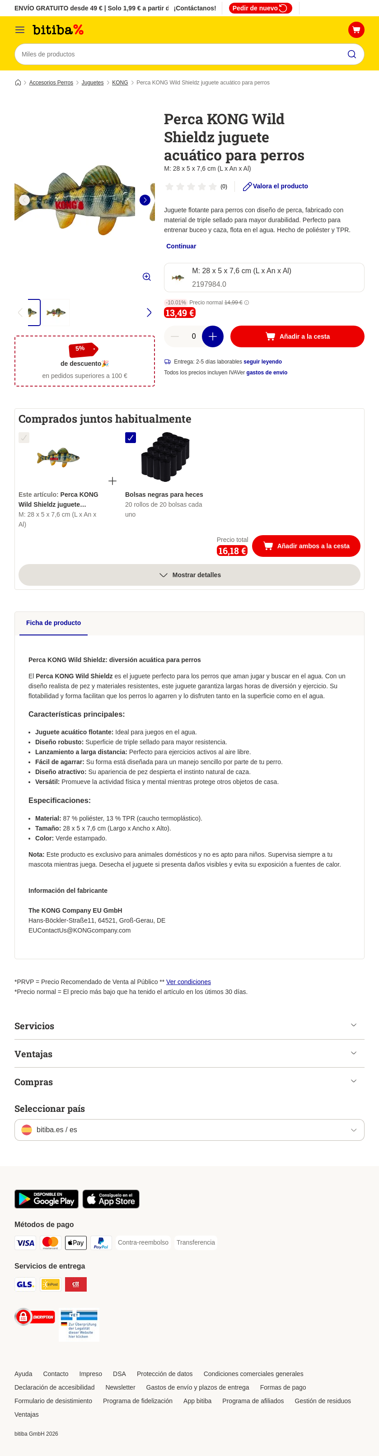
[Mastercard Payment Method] (50, 1244)
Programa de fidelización (138, 1401)
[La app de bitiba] (46, 1206)
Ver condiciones (188, 981)
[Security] (34, 1318)
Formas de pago (283, 1387)
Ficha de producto (53, 622)
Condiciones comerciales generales (254, 1373)
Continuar (181, 246)
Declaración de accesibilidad (54, 1387)
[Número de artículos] (194, 336)
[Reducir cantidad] (175, 336)
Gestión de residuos (323, 1401)
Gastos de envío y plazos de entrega (197, 1387)
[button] (246, 303)
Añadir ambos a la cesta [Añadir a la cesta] (311, 547)
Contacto (55, 1373)
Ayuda (23, 1373)
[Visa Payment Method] (25, 1244)
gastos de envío (267, 372)
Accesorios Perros (51, 82)
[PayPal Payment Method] (101, 1244)
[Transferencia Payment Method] (196, 1243)
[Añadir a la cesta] (297, 336)
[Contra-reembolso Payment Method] (143, 1243)
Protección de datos (165, 1373)
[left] (24, 200)
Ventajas (26, 1414)
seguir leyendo (262, 362)
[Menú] (20, 30)
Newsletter (120, 1387)
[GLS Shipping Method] (25, 1286)
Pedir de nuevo (261, 8)
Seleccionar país (49, 1108)
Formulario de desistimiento (53, 1401)
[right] (145, 200)
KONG (120, 82)
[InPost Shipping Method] (50, 1286)
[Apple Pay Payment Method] (76, 1244)
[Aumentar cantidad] (213, 336)
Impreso (91, 1373)
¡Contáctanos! (195, 8)
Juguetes (93, 82)
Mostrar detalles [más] (189, 574)
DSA (119, 1373)
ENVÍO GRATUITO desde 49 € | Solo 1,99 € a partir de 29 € (100, 8)
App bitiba (197, 1401)
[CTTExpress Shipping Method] (76, 1286)
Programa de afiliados (253, 1401)
